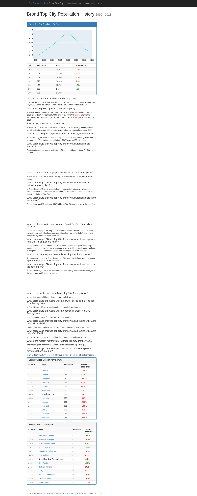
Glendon (45, 375)
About (100, 3)
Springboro (46, 379)
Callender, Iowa (44, 479)
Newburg (45, 382)
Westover (45, 418)
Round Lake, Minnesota (47, 451)
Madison (45, 402)
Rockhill (45, 371)
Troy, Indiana (43, 455)
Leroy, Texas (43, 471)
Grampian (45, 414)
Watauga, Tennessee (46, 475)
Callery (44, 410)
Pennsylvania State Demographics (80, 3)
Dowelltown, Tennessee (47, 436)
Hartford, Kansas (45, 467)
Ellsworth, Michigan (46, 440)
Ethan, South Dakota (46, 443)
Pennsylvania (39, 3)
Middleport (46, 390)
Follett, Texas (43, 483)
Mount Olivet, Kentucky (47, 447)
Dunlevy (45, 386)
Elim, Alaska (43, 463)
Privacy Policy (75, 493)
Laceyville (45, 398)
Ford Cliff (45, 406)
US (28, 3)
